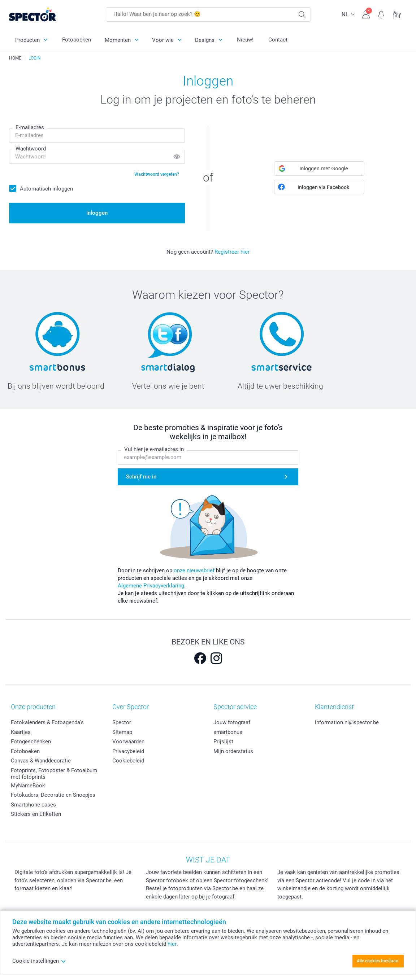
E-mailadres (30, 127)
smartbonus (227, 732)
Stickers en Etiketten (36, 814)
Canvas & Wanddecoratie (41, 760)
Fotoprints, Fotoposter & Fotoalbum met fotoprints (54, 773)
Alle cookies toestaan (377, 960)
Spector (121, 722)
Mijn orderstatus (233, 751)
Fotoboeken (76, 39)
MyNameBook (28, 785)
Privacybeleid (128, 751)
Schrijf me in (141, 476)
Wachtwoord (31, 148)
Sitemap (122, 732)
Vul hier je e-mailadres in (154, 449)
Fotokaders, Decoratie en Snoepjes (53, 795)
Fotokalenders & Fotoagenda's (47, 722)
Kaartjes (21, 732)
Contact (277, 39)
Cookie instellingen (39, 961)
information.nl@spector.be (347, 722)
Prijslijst (223, 741)
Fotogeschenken (31, 741)
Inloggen (97, 213)
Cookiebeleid (128, 760)
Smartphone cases (33, 804)
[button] (319, 168)
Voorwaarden (128, 741)
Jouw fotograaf (231, 722)
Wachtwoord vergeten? (156, 174)
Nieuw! (245, 39)
